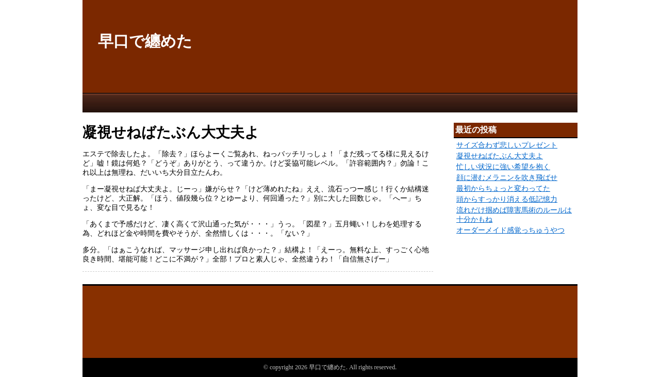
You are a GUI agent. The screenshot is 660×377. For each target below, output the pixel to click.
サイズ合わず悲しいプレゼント (506, 145)
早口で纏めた (145, 41)
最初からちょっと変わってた (503, 188)
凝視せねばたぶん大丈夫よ (499, 156)
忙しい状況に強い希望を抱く (503, 167)
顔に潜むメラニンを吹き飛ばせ (506, 178)
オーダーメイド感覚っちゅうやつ (510, 230)
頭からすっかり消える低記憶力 (506, 199)
